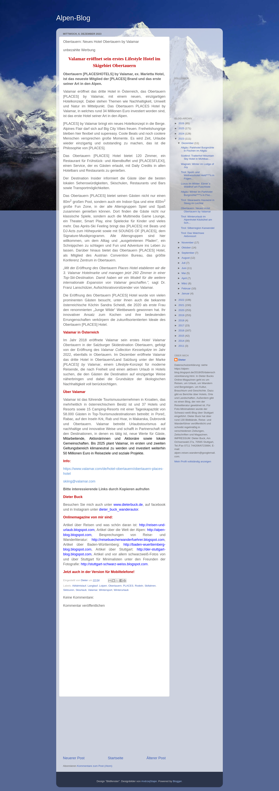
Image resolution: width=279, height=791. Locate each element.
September (188, 252)
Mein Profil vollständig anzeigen (192, 461)
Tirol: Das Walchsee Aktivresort (192, 235)
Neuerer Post (73, 758)
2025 (181, 128)
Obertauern (115, 585)
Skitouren (68, 590)
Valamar (92, 590)
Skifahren (150, 585)
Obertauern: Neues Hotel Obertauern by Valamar (196, 210)
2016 (181, 330)
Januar (186, 293)
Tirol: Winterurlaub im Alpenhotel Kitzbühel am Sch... (196, 219)
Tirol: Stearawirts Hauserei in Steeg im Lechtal (197, 202)
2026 (181, 123)
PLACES (128, 585)
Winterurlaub (121, 590)
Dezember (188, 143)
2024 (181, 133)
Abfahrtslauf (79, 585)
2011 (181, 345)
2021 (181, 305)
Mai (184, 273)
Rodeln (139, 585)
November (188, 242)
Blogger (177, 781)
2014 (181, 340)
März (185, 283)
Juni (184, 268)
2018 (181, 320)
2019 (181, 315)
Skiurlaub (81, 590)
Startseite (115, 758)
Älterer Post (156, 758)
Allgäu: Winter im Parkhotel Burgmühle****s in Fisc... (197, 193)
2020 (181, 310)
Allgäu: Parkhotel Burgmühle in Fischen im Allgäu (197, 149)
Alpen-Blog (73, 18)
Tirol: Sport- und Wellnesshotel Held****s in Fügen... (197, 175)
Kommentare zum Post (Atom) (94, 765)
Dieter (182, 359)
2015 (181, 335)
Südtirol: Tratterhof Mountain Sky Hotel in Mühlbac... (197, 157)
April (185, 278)
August (186, 257)
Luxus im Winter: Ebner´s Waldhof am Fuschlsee (195, 185)
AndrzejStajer (149, 781)
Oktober (187, 247)
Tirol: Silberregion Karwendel (197, 228)
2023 (181, 138)
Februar (186, 288)
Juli (184, 262)
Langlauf (93, 585)
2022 (181, 299)
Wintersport (105, 590)
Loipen (103, 585)
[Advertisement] (114, 726)
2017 (181, 325)
